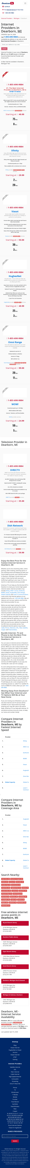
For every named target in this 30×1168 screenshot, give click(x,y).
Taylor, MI (13, 899)
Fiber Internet (15, 1072)
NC (7, 1119)
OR (12, 1121)
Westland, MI (12, 902)
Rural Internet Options (15, 1125)
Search (4, 48)
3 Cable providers (17, 1022)
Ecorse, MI (12, 882)
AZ (11, 1113)
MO (16, 1117)
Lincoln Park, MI (6, 891)
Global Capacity (5, 594)
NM (18, 1119)
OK (10, 1121)
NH (14, 1119)
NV (20, 1119)
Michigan (16, 18)
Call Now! (6, 6)
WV (19, 1123)
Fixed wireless (13, 630)
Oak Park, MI (23, 891)
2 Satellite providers (6, 1024)
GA (22, 1113)
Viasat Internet (15, 1048)
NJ (16, 1119)
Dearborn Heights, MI (16, 879)
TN (20, 1121)
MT (21, 1117)
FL (20, 1113)
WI (17, 1123)
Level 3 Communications (20, 594)
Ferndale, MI (20, 882)
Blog (15, 1045)
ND (10, 1119)
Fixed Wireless (15, 1106)
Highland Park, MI (16, 888)
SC (16, 1121)
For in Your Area (12, 10)
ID (9, 1115)
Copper (3, 630)
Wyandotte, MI (22, 902)
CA (13, 1113)
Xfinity (15, 150)
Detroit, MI (5, 882)
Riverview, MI (5, 896)
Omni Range (15, 342)
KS (14, 1115)
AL (8, 1113)
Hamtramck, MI (16, 885)
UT (9, 1123)
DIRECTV (15, 470)
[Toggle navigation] (25, 3)
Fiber (20, 628)
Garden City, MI (6, 885)
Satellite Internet (15, 1067)
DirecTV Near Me (15, 1084)
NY (22, 1119)
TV (15, 1090)
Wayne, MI (4, 902)
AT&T (15, 1057)
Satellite (25, 628)
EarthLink (22, 591)
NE (12, 1119)
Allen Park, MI (5, 879)
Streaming (15, 1081)
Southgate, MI (5, 899)
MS (18, 1117)
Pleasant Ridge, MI (7, 893)
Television (13, 628)
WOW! (15, 404)
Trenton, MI (21, 899)
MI (11, 1117)
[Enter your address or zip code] (15, 44)
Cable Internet (15, 1074)
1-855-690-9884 (8, 13)
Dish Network (15, 525)
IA (7, 1115)
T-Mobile (15, 1095)
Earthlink (15, 1104)
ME (9, 1117)
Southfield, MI (22, 896)
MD (22, 1115)
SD (18, 1121)
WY (22, 1123)
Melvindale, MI (6, 905)
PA (14, 1121)
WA (15, 1123)
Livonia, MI (15, 891)
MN (13, 1117)
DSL (17, 628)
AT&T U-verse (15, 91)
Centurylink (15, 1079)
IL (10, 1115)
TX (22, 1121)
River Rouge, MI (17, 893)
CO (15, 1113)
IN (12, 1115)
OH (8, 1121)
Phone (7, 628)
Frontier (15, 1099)
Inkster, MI (25, 888)
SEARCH (15, 1141)
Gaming (15, 1059)
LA (17, 1115)
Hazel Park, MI (5, 888)
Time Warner (15, 1102)
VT (12, 1123)
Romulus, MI (14, 896)
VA (10, 1123)
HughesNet (15, 276)
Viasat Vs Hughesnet (15, 1128)
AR (10, 1113)
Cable (3, 628)
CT (18, 1113)
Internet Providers (6, 18)
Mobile (15, 1097)
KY (15, 1115)
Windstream (15, 1092)
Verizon (15, 1052)
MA (19, 1115)
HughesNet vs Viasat (15, 1050)
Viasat (15, 211)
